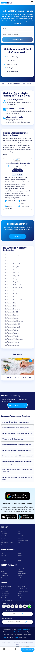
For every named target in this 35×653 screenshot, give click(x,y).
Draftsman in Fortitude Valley (14, 288)
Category (9, 83)
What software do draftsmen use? (12, 439)
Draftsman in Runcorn (11, 315)
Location (3, 553)
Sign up (3, 545)
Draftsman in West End (12, 336)
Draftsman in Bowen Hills (13, 264)
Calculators (20, 538)
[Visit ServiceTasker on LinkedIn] (21, 606)
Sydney (19, 553)
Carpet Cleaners (22, 573)
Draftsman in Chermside (12, 273)
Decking (3, 571)
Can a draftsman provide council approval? (15, 428)
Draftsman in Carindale (12, 270)
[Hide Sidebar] (32, 2)
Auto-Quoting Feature (23, 589)
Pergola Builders (22, 569)
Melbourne (3, 555)
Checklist (3, 535)
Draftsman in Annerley (12, 255)
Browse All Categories (23, 591)
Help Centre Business (23, 598)
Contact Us (20, 535)
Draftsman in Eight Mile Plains (14, 285)
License (19, 593)
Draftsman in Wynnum (12, 342)
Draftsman (17, 83)
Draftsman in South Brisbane (14, 321)
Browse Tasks (4, 598)
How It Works (4, 591)
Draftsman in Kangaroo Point (14, 300)
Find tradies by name (23, 540)
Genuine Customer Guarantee (8, 589)
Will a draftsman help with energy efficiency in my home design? (16, 463)
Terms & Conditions (6, 586)
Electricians (20, 578)
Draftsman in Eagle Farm (12, 282)
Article (19, 533)
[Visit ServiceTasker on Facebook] (4, 606)
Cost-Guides (4, 533)
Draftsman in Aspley (11, 261)
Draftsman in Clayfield (12, 276)
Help (2, 540)
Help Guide (20, 595)
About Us (3, 531)
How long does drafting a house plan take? (15, 422)
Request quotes (17, 171)
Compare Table (5, 593)
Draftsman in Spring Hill (12, 324)
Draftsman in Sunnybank (12, 327)
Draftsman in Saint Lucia (12, 318)
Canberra (3, 560)
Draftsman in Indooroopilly (13, 297)
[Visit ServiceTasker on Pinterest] (8, 606)
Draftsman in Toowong (12, 333)
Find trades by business (7, 542)
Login (19, 542)
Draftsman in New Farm (12, 309)
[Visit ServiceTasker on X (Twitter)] (12, 606)
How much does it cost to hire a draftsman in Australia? (16, 471)
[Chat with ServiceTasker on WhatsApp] (29, 606)
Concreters (4, 578)
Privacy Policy (21, 586)
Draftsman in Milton (11, 306)
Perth (2, 558)
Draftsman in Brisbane (12, 345)
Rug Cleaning (4, 575)
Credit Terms (4, 595)
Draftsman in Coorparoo (12, 279)
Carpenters (4, 573)
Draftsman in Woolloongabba (14, 339)
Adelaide (20, 558)
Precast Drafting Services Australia (18, 163)
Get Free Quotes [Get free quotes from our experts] (17, 614)
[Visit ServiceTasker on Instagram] (16, 606)
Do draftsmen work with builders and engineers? (17, 456)
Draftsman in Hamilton (12, 294)
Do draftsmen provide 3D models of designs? (16, 450)
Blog (19, 531)
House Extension (5, 569)
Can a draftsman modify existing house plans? (16, 445)
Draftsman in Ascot (11, 258)
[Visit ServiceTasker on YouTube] (25, 606)
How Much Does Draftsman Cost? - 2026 (17, 378)
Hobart (19, 560)
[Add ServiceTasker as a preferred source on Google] (17, 496)
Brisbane (29, 83)
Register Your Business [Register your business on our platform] (17, 622)
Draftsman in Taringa (11, 330)
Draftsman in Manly (11, 303)
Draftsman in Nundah (11, 312)
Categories (4, 538)
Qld (24, 83)
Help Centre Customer (6, 600)
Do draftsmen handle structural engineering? (16, 433)
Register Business (16, 649)
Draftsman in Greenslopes (13, 291)
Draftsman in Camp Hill (12, 267)
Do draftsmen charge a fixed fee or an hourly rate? (16, 479)
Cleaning (20, 575)
